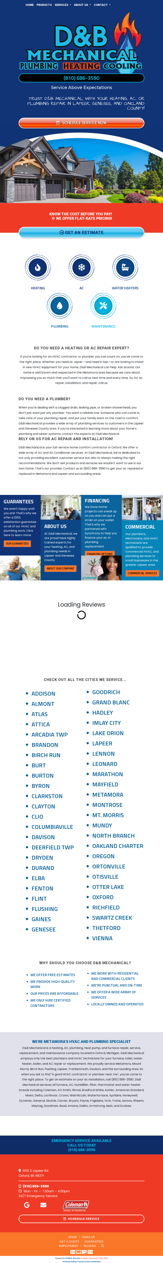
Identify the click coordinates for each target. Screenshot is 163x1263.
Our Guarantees (17, 543)
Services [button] (62, 5)
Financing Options (99, 554)
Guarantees (93, 1241)
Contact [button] (101, 5)
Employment (68, 1246)
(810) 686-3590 (81, 78)
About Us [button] (81, 5)
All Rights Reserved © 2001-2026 (94, 1258)
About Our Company (60, 568)
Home (30, 5)
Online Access (72, 1258)
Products (44, 5)
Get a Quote (69, 1241)
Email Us (88, 1237)
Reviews (90, 1246)
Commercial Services (142, 573)
